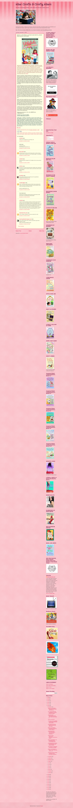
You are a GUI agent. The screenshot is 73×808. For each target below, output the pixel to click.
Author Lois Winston (49, 684)
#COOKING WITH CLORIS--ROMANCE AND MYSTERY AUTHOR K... (52, 753)
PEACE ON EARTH (51, 719)
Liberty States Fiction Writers (51, 685)
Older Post (41, 230)
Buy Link (18, 127)
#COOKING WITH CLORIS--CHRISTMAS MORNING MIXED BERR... (52, 722)
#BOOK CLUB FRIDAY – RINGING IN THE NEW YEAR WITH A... (52, 709)
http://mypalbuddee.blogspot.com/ (25, 219)
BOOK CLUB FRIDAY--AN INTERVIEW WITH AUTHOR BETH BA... (52, 740)
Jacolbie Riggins (22, 182)
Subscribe (52, 92)
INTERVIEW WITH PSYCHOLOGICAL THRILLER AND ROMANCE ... (51, 732)
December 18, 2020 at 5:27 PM (24, 172)
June (49, 764)
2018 (48, 776)
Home (30, 230)
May (49, 766)
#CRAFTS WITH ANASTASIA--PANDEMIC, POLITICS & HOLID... (52, 737)
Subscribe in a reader (49, 132)
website (27, 73)
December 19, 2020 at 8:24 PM (24, 215)
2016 (48, 779)
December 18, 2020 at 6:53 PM (24, 179)
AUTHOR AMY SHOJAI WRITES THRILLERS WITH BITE (52, 725)
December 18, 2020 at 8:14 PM (24, 189)
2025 (48, 697)
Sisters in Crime (48, 687)
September (50, 759)
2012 (48, 785)
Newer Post (18, 230)
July (49, 762)
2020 (48, 705)
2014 (48, 782)
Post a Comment (21, 226)
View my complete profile (50, 593)
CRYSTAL (21, 166)
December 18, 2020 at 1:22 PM (24, 155)
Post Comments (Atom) (24, 233)
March (49, 769)
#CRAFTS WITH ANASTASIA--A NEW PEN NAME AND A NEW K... (52, 716)
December (50, 706)
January (49, 772)
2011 (48, 787)
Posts (48, 137)
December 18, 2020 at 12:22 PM (24, 148)
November (50, 756)
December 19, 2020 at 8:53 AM (24, 209)
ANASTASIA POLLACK (23, 212)
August (49, 761)
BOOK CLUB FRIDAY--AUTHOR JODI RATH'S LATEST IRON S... (52, 728)
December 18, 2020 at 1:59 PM (24, 162)
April (49, 767)
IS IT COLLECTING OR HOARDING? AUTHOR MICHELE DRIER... (52, 712)
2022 (48, 702)
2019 (48, 774)
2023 (48, 700)
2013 (48, 784)
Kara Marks (21, 175)
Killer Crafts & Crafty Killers (33, 4)
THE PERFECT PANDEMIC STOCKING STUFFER (52, 747)
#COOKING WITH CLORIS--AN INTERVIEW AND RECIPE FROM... (52, 744)
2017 (48, 777)
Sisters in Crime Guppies (50, 688)
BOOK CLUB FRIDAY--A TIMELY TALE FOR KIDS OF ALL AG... (52, 750)
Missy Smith (21, 151)
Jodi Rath (21, 138)
